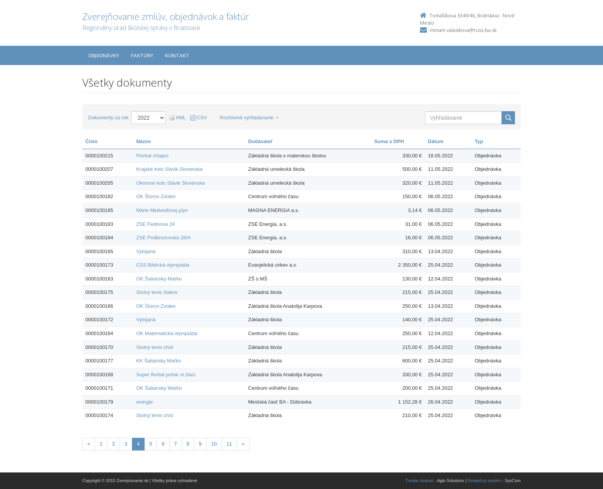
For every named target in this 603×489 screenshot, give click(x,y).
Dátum (435, 141)
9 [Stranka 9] (200, 444)
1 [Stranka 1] (101, 444)
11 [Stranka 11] (229, 444)
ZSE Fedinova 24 (155, 224)
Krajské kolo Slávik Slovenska (169, 169)
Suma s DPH (389, 141)
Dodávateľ (260, 141)
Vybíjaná (145, 251)
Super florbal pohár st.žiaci (165, 374)
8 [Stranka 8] (188, 444)
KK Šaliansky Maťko (158, 361)
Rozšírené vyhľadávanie (249, 117)
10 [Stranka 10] (214, 444)
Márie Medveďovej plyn (162, 210)
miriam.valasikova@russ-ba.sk (463, 30)
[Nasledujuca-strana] (243, 444)
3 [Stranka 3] (126, 444)
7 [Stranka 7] (175, 444)
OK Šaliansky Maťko (159, 279)
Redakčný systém (484, 480)
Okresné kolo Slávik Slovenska (170, 183)
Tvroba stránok (419, 480)
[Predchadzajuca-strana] (88, 444)
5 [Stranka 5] (150, 444)
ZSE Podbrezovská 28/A (163, 237)
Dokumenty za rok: (109, 117)
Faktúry (142, 55)
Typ (479, 141)
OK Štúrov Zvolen (156, 196)
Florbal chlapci (152, 156)
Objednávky (103, 55)
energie (144, 402)
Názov (143, 141)
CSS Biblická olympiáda (162, 265)
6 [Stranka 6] (163, 444)
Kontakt (177, 55)
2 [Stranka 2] (113, 444)
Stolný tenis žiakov (157, 292)
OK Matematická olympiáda (166, 333)
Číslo (91, 141)
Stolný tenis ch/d (154, 347)
